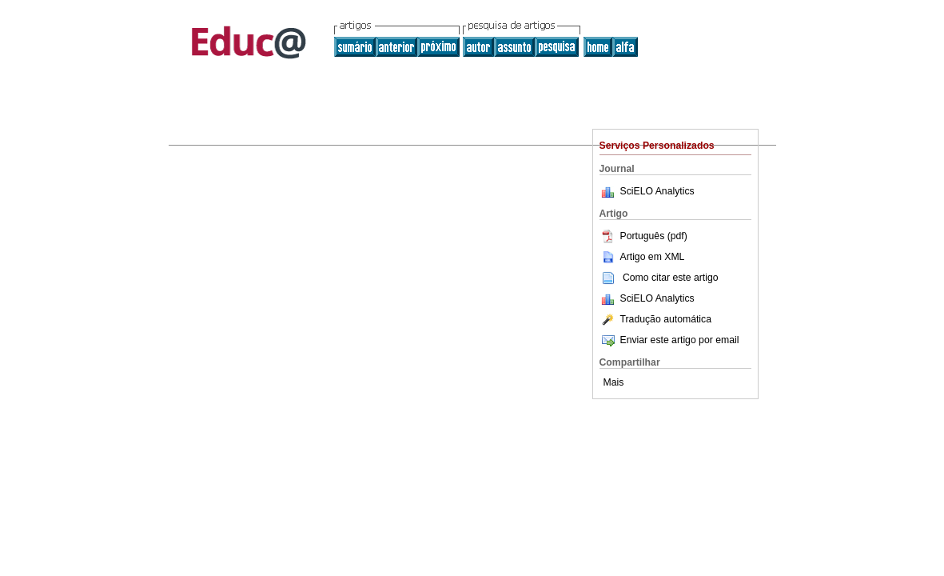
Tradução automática (655, 319)
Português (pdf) (643, 236)
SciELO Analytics (657, 191)
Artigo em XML (642, 256)
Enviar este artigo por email (669, 340)
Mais (613, 382)
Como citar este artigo (671, 277)
